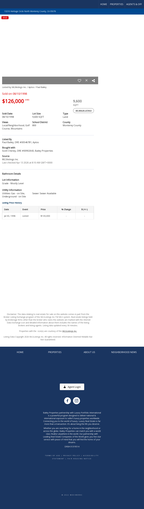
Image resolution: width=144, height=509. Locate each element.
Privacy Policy (71, 455)
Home (103, 4)
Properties (116, 4)
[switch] (79, 80)
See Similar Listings (84, 111)
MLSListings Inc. (69, 331)
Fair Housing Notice (80, 459)
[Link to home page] (3, 4)
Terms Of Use (52, 455)
